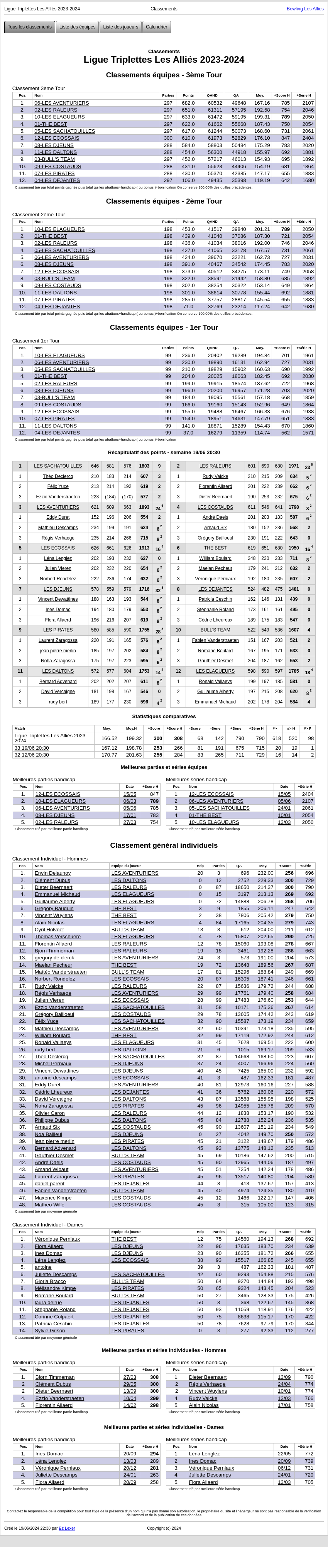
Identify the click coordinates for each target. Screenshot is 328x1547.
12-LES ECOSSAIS (56, 138)
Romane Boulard (215, 650)
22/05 (284, 1454)
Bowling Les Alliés (305, 9)
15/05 (129, 794)
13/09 (129, 1391)
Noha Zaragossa (58, 660)
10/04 (129, 1398)
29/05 (129, 1384)
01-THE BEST (50, 124)
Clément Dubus (52, 880)
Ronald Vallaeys (215, 681)
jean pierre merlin (58, 650)
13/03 (284, 822)
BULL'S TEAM (215, 630)
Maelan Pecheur (215, 568)
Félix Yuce (58, 486)
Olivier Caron (50, 1113)
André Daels (215, 517)
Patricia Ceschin (215, 599)
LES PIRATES (58, 630)
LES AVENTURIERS (58, 507)
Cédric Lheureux (215, 620)
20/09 (129, 1454)
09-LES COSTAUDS (57, 166)
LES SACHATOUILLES (58, 466)
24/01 (284, 808)
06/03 (129, 801)
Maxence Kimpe (53, 1198)
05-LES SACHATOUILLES (64, 131)
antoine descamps (55, 1078)
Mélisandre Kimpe (55, 1288)
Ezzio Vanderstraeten (58, 497)
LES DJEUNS (58, 589)
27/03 (129, 822)
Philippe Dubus (52, 1120)
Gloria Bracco (50, 1281)
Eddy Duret (57, 517)
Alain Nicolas (49, 923)
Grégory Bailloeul (215, 538)
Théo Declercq (58, 476)
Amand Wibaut (51, 1169)
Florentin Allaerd (215, 486)
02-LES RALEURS (55, 110)
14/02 (129, 1405)
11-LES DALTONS (55, 152)
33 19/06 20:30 (32, 748)
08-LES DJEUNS (53, 145)
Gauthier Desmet (215, 660)
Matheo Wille (49, 1205)
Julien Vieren (58, 568)
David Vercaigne (58, 691)
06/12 (284, 1468)
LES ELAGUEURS (215, 671)
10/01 (284, 815)
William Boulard (216, 558)
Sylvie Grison (50, 1330)
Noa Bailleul (48, 1134)
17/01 (129, 815)
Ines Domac (58, 609)
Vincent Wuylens (54, 915)
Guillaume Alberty (215, 691)
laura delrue (48, 1302)
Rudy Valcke (215, 476)
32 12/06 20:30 (32, 755)
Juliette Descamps (56, 1274)
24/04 (284, 1384)
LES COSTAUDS (215, 507)
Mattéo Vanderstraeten (61, 972)
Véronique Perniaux (215, 578)
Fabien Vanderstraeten (215, 640)
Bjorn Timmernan (54, 951)
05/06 (129, 808)
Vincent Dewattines (58, 599)
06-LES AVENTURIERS (61, 103)
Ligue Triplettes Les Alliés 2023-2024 (51, 738)
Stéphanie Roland (215, 609)
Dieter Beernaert (215, 497)
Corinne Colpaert (54, 1317)
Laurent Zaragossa (58, 640)
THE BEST (215, 548)
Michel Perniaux (53, 1063)
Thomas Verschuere (58, 936)
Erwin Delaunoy (53, 873)
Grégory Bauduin (54, 908)
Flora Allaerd (58, 620)
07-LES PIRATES (54, 173)
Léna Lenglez (58, 558)
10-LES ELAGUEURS (59, 117)
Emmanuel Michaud (215, 702)
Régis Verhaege (58, 538)
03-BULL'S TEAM (54, 159)
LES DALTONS (58, 671)
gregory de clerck (54, 958)
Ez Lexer (67, 1528)
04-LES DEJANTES (57, 180)
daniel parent (49, 1183)
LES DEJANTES (215, 589)
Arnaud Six (215, 527)
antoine (43, 1267)
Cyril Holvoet (49, 929)
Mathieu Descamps (58, 527)
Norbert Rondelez (58, 578)
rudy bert (58, 702)
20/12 (129, 1468)
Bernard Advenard (58, 681)
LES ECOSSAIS (58, 548)
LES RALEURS (216, 466)
